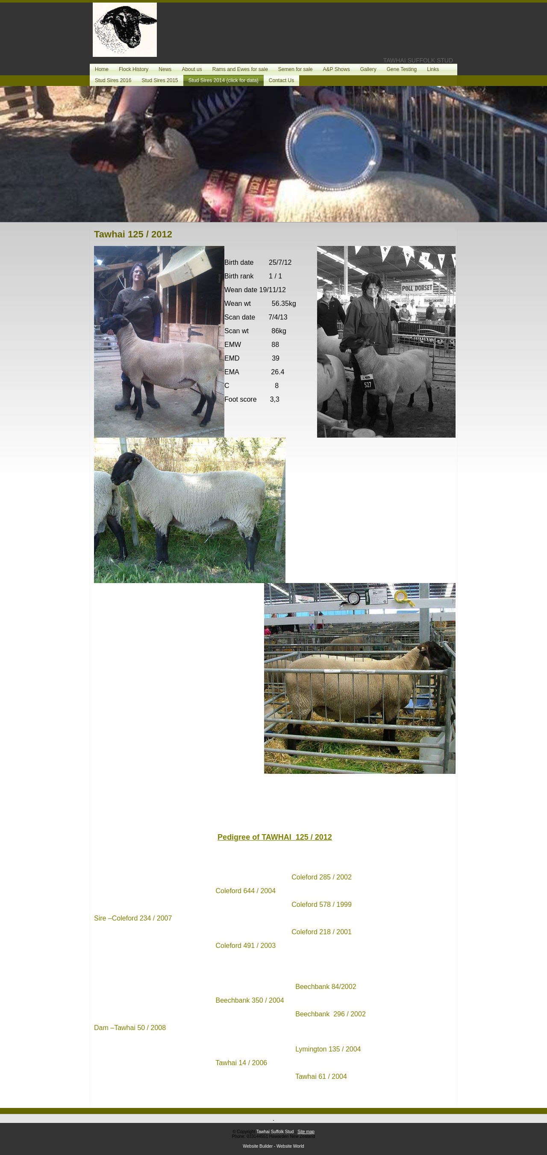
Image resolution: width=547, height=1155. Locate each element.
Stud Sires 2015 (159, 80)
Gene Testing (402, 69)
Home (102, 69)
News (165, 69)
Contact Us (281, 80)
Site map (305, 1131)
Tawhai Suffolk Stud (275, 1131)
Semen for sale (295, 69)
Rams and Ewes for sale (240, 69)
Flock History (133, 69)
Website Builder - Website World (273, 1146)
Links (433, 69)
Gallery (368, 69)
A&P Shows (336, 69)
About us (192, 69)
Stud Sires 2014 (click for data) (223, 80)
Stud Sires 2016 (113, 80)
